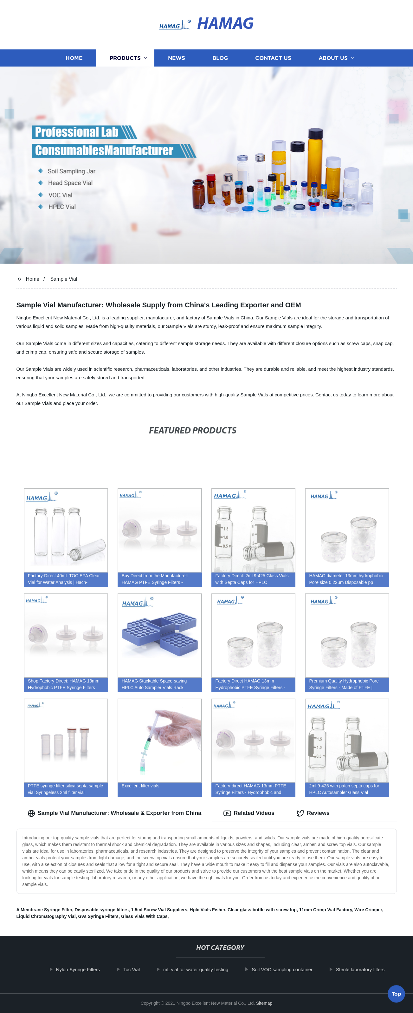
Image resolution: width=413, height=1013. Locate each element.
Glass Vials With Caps (144, 916)
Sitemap (264, 1003)
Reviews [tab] (313, 813)
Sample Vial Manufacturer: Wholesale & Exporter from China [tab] (115, 813)
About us (333, 58)
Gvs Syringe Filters (98, 916)
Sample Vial (63, 279)
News (176, 58)
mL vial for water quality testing (201, 969)
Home (74, 58)
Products (125, 58)
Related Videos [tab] (248, 813)
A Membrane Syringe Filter (44, 909)
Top (396, 996)
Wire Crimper (368, 909)
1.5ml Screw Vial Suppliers (159, 909)
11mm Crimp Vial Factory (325, 909)
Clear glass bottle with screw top (262, 909)
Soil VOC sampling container (287, 969)
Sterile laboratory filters (365, 969)
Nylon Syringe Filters (83, 969)
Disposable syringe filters (101, 909)
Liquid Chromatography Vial (46, 916)
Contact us (273, 58)
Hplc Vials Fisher (207, 909)
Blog (220, 58)
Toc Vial (137, 969)
